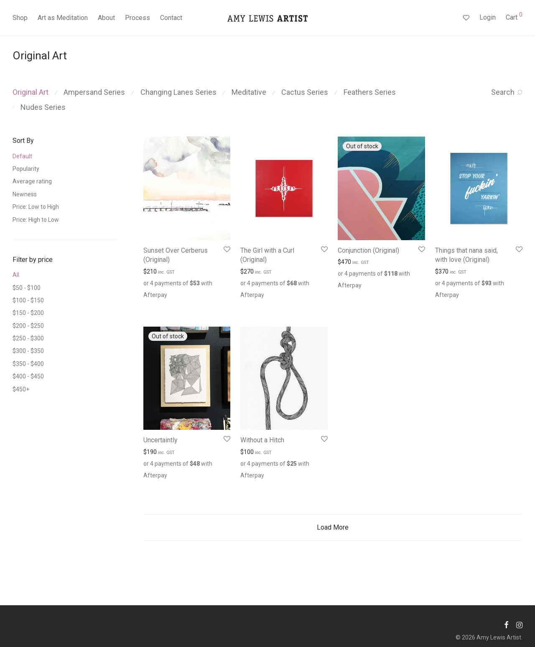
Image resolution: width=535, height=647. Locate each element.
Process (137, 18)
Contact (171, 18)
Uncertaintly (160, 440)
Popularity (26, 168)
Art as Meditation (63, 18)
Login (487, 17)
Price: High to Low (36, 219)
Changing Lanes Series (178, 92)
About (106, 18)
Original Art (30, 92)
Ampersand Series (94, 92)
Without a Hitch (262, 440)
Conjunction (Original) (368, 250)
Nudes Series (43, 107)
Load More (333, 527)
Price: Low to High (36, 206)
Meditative (249, 92)
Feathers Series (370, 92)
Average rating (32, 181)
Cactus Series (304, 92)
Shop (20, 18)
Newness (25, 194)
